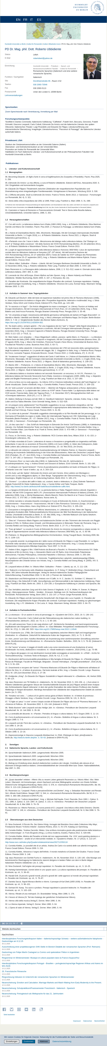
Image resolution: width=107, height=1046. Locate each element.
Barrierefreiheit (99, 1021)
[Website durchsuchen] (53, 929)
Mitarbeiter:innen (54, 44)
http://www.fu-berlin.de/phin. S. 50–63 (30, 737)
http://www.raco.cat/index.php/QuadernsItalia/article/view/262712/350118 (36, 842)
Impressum (77, 1021)
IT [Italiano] (17, 923)
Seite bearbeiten (9, 1014)
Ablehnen (44, 1041)
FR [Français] (14, 923)
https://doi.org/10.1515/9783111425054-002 (24, 322)
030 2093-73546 (40, 84)
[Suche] (105, 929)
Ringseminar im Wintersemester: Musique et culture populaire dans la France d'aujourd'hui (40, 958)
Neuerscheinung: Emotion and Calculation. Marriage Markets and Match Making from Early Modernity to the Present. (52, 982)
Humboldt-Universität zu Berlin (15, 44)
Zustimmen (28, 1041)
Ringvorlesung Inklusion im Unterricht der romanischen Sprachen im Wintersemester (38, 977)
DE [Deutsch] (3, 923)
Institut (45, 44)
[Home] (10, 19)
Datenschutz (87, 1021)
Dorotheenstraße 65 (41, 81)
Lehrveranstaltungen (13, 95)
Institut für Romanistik (34, 44)
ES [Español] (10, 923)
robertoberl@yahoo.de (42, 58)
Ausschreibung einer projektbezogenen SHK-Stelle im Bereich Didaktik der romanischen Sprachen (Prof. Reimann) (51, 946)
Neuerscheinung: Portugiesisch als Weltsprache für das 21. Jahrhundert (32, 993)
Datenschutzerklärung (62, 1041)
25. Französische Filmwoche (14, 971)
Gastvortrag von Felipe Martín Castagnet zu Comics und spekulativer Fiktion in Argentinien (40, 952)
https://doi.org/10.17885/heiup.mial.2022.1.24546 (56, 629)
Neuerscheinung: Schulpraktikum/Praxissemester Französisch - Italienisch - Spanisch (38, 988)
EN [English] (7, 923)
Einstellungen (11, 1041)
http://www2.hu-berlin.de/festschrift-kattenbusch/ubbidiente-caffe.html (40, 486)
